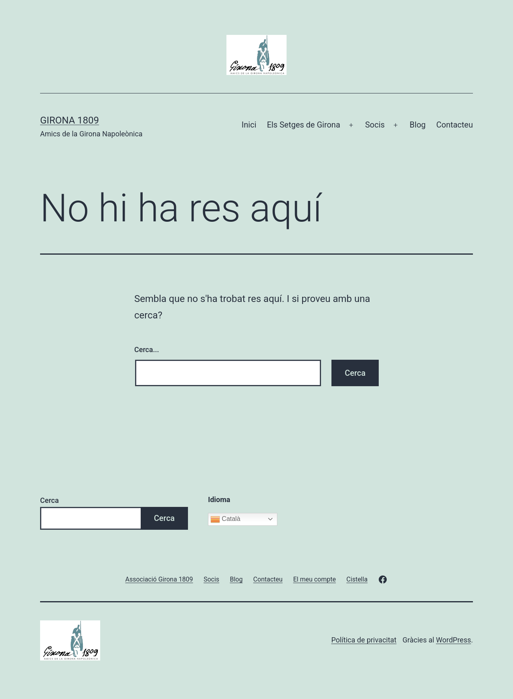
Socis (375, 125)
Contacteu (454, 125)
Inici (249, 125)
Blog (418, 125)
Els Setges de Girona (303, 125)
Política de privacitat (363, 640)
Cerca (49, 500)
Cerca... (146, 349)
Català (225, 519)
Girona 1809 (69, 120)
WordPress (453, 640)
